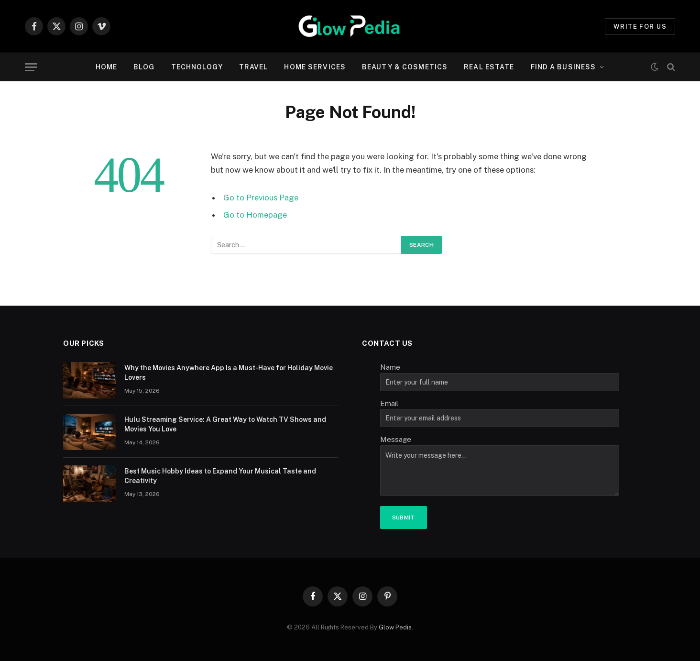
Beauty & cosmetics (405, 67)
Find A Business (563, 67)
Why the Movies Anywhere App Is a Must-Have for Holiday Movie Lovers (228, 372)
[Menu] (31, 67)
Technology (197, 67)
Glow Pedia (395, 627)
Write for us (640, 26)
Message (395, 439)
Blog (143, 67)
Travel (253, 67)
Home (106, 67)
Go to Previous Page (260, 197)
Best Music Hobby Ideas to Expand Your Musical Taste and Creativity (220, 476)
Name (390, 367)
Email (389, 403)
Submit (403, 517)
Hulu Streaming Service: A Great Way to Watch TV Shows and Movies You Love (225, 424)
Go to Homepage (255, 215)
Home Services (315, 67)
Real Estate (489, 67)
